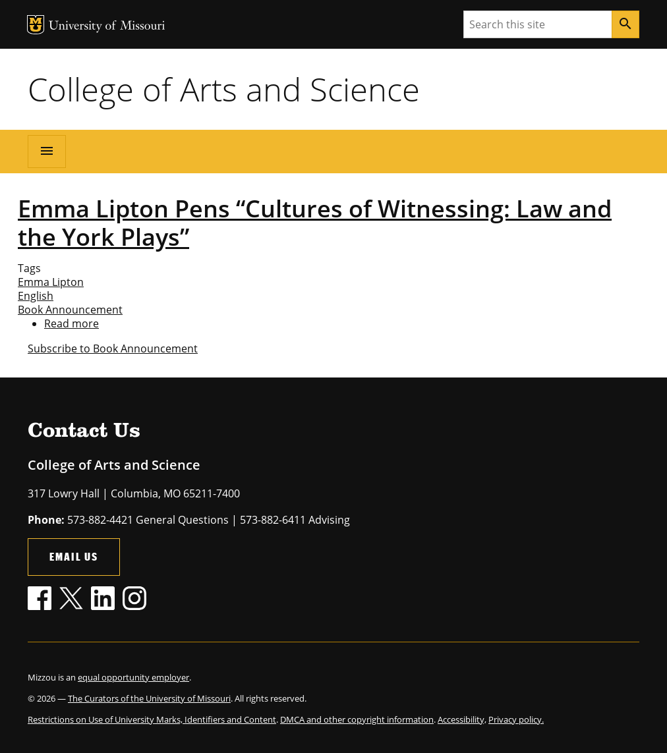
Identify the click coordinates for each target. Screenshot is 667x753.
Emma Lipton (51, 282)
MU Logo (35, 24)
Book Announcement (70, 309)
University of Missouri (107, 27)
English (35, 296)
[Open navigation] (47, 151)
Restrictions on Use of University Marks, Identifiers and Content (152, 719)
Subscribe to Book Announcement (113, 348)
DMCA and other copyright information (357, 719)
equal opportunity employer (133, 677)
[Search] (625, 24)
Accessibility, (462, 719)
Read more (71, 323)
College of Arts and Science (224, 89)
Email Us (73, 556)
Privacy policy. (516, 719)
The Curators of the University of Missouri (149, 698)
